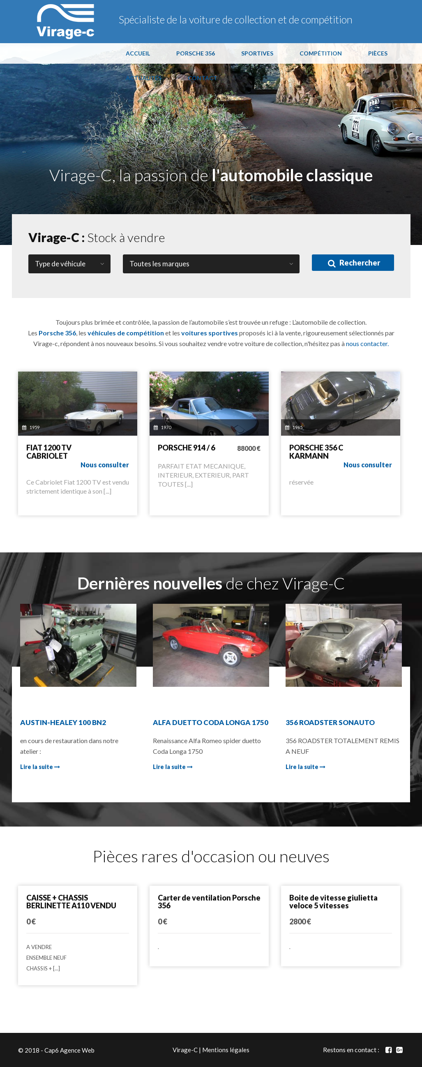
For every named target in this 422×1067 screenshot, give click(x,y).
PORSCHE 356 (195, 53)
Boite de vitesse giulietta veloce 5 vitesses (333, 901)
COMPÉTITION (321, 53)
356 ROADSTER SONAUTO (330, 722)
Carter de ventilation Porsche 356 (209, 901)
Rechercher (354, 263)
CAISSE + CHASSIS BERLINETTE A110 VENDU (71, 901)
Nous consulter (105, 465)
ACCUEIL (138, 53)
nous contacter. (367, 343)
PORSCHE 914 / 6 (186, 447)
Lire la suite (40, 766)
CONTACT (202, 77)
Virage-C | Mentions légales (211, 1049)
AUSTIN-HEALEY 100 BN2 (63, 722)
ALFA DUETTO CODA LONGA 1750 (210, 722)
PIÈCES (377, 53)
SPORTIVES (257, 53)
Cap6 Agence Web (69, 1049)
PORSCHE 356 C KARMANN (316, 451)
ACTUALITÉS (143, 77)
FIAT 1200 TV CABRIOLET (48, 451)
